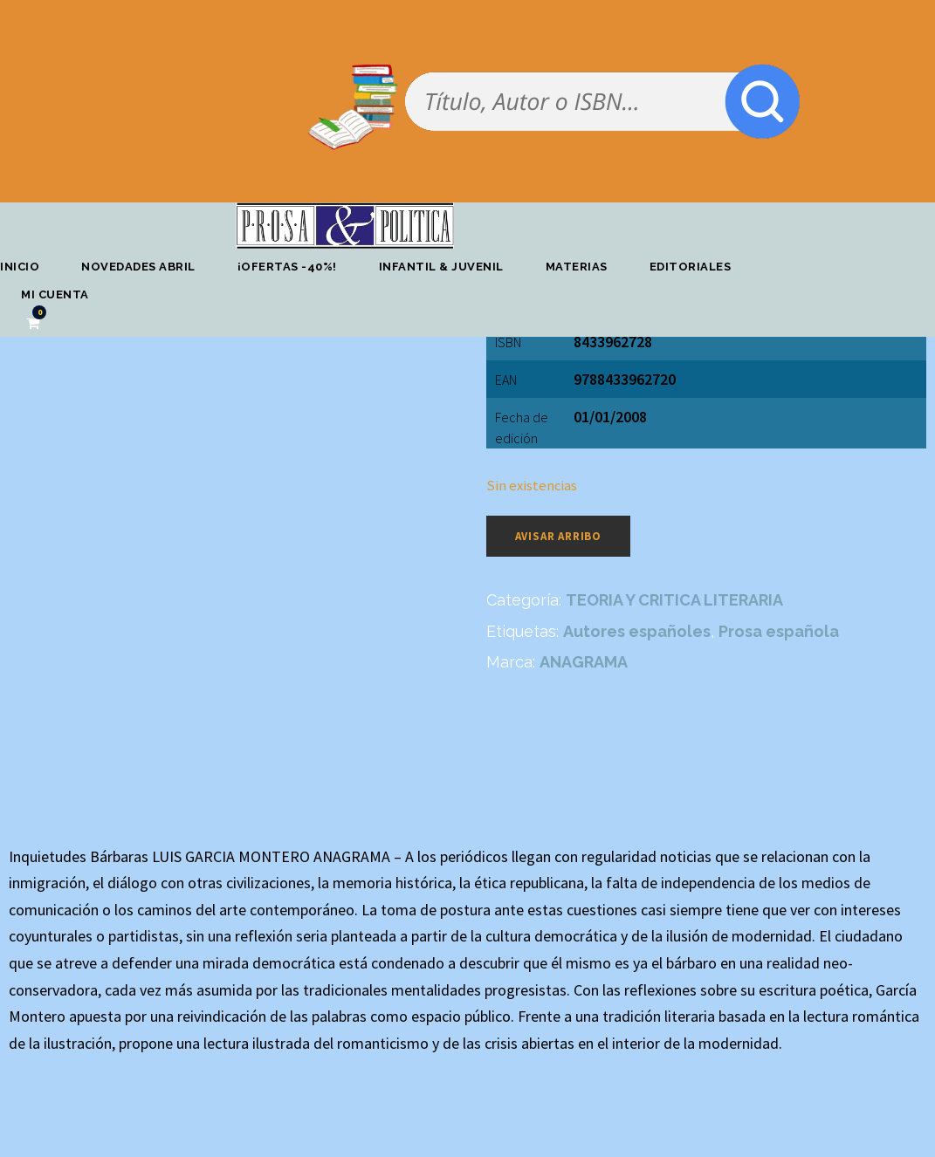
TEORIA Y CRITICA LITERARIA (674, 600)
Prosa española (778, 631)
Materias (577, 266)
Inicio (19, 266)
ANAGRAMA (584, 662)
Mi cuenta (55, 294)
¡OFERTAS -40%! (287, 266)
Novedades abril (138, 266)
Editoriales (691, 266)
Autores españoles (637, 631)
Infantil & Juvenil (441, 266)
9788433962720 (625, 379)
